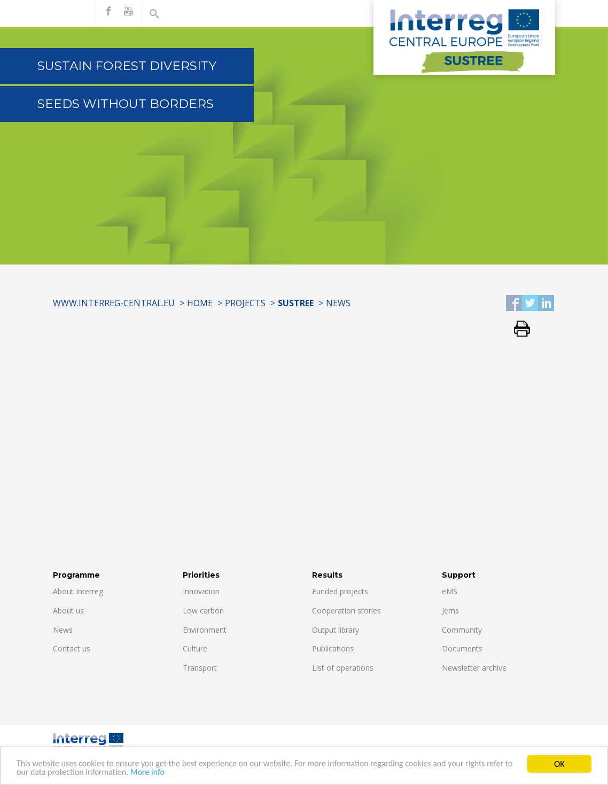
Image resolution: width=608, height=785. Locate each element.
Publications (333, 648)
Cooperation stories (346, 610)
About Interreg (78, 591)
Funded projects (340, 591)
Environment (205, 630)
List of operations (342, 668)
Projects (245, 303)
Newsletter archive (474, 668)
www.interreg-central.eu (114, 303)
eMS (449, 591)
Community (462, 630)
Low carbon (203, 610)
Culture (195, 648)
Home (200, 303)
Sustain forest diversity (126, 65)
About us (68, 610)
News (338, 303)
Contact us (71, 648)
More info (186, 773)
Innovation (201, 591)
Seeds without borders (125, 103)
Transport (200, 668)
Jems (450, 610)
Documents (462, 648)
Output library (335, 630)
